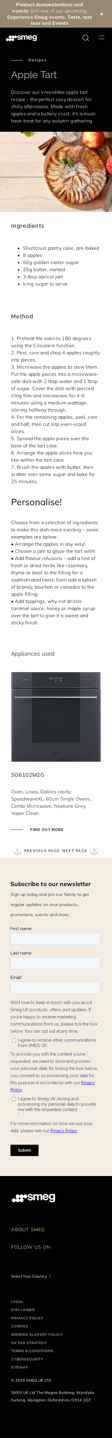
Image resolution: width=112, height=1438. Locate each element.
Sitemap (19, 1367)
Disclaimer (23, 1309)
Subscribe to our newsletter (50, 884)
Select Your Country (29, 1276)
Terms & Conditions (32, 1351)
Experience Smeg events (36, 17)
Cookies (19, 1326)
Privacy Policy (27, 1318)
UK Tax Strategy (29, 1343)
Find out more (46, 830)
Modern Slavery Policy (37, 1334)
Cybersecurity (27, 1359)
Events (60, 23)
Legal (17, 1301)
